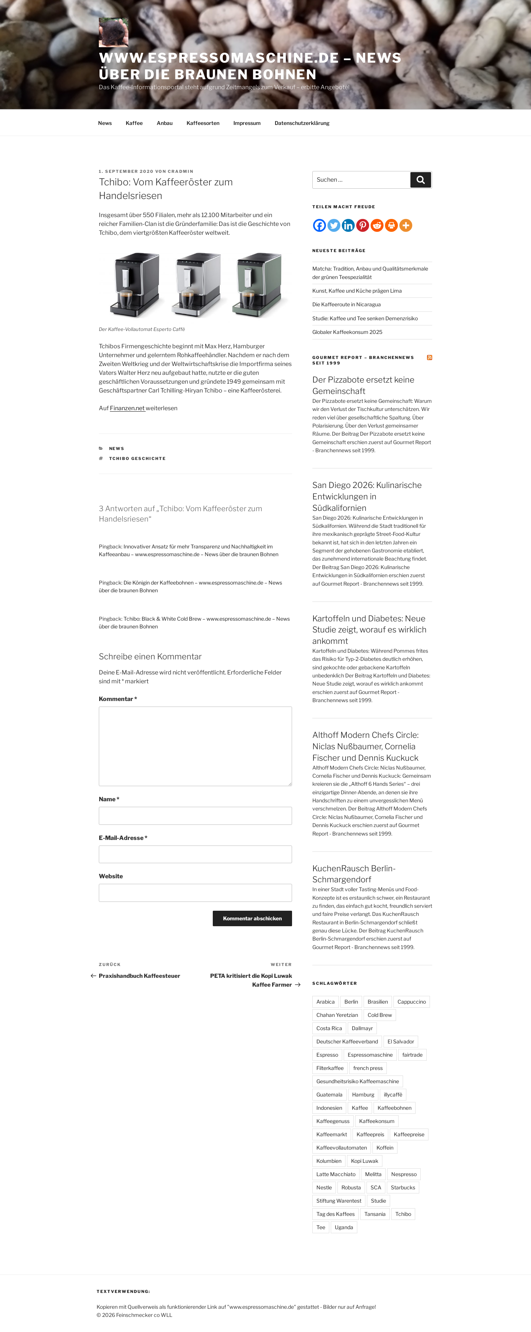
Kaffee (134, 123)
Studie (378, 1200)
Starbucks (403, 1187)
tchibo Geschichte (137, 458)
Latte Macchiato (335, 1174)
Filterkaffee (330, 1068)
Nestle (324, 1187)
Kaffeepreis (370, 1134)
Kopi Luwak (364, 1161)
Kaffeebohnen (395, 1108)
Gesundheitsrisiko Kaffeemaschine (357, 1081)
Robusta (351, 1187)
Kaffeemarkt (331, 1134)
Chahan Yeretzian (337, 1015)
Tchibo (403, 1214)
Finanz (119, 408)
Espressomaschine (370, 1055)
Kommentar (118, 698)
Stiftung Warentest (338, 1200)
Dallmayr (362, 1028)
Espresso (327, 1055)
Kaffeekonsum (377, 1121)
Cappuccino (412, 1001)
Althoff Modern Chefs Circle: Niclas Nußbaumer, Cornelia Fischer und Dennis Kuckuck (365, 746)
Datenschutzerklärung (302, 123)
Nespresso (404, 1174)
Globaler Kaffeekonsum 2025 (347, 332)
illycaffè (393, 1094)
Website (111, 876)
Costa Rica (329, 1028)
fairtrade (412, 1055)
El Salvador (401, 1041)
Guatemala (329, 1094)
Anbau (165, 123)
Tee (320, 1227)
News (105, 123)
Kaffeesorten (203, 123)
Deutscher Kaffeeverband (347, 1041)
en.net (137, 408)
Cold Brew (380, 1015)
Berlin (351, 1001)
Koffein (384, 1147)
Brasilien (378, 1001)
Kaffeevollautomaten (341, 1147)
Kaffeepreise (409, 1134)
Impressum (247, 123)
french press (368, 1068)
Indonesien (329, 1108)
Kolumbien (328, 1161)
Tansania (375, 1214)
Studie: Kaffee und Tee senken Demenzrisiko (365, 318)
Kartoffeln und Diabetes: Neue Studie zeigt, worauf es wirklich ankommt (369, 630)
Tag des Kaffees (335, 1214)
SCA (376, 1187)
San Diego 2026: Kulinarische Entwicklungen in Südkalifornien (367, 496)
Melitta (373, 1174)
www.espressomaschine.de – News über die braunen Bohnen (250, 66)
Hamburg (363, 1094)
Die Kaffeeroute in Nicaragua (346, 304)
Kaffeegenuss (333, 1121)
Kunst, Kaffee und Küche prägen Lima (357, 290)
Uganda (344, 1227)
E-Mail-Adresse (123, 837)
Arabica (325, 1001)
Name (109, 799)
